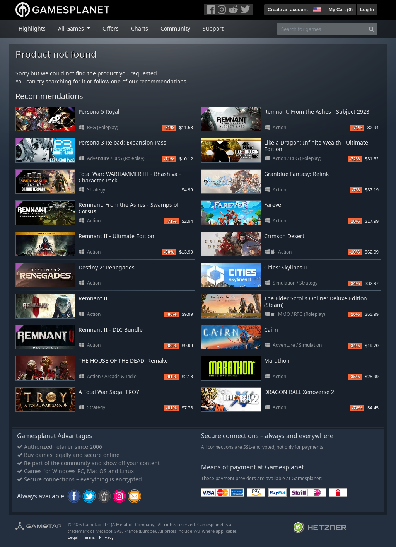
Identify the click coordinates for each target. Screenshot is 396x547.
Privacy (106, 537)
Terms (89, 537)
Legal (73, 537)
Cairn (271, 329)
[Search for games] (321, 29)
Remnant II (93, 298)
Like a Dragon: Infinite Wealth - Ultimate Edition (316, 146)
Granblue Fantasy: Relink (296, 173)
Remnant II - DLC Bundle (111, 329)
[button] (316, 8)
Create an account (288, 9)
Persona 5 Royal (99, 111)
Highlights (32, 28)
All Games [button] (71, 28)
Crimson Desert (284, 236)
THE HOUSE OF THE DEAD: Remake (123, 360)
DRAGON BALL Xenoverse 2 (299, 391)
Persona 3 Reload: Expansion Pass (122, 142)
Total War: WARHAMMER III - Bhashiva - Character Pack (130, 177)
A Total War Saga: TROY (109, 391)
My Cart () (341, 9)
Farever (273, 204)
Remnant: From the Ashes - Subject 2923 (316, 111)
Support (213, 28)
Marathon (277, 360)
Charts (139, 28)
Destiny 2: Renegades (107, 267)
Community (175, 28)
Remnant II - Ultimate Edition (116, 236)
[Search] (371, 29)
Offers (110, 28)
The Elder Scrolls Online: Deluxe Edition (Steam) (315, 301)
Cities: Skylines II (286, 267)
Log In (367, 9)
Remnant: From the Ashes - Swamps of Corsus (129, 208)
